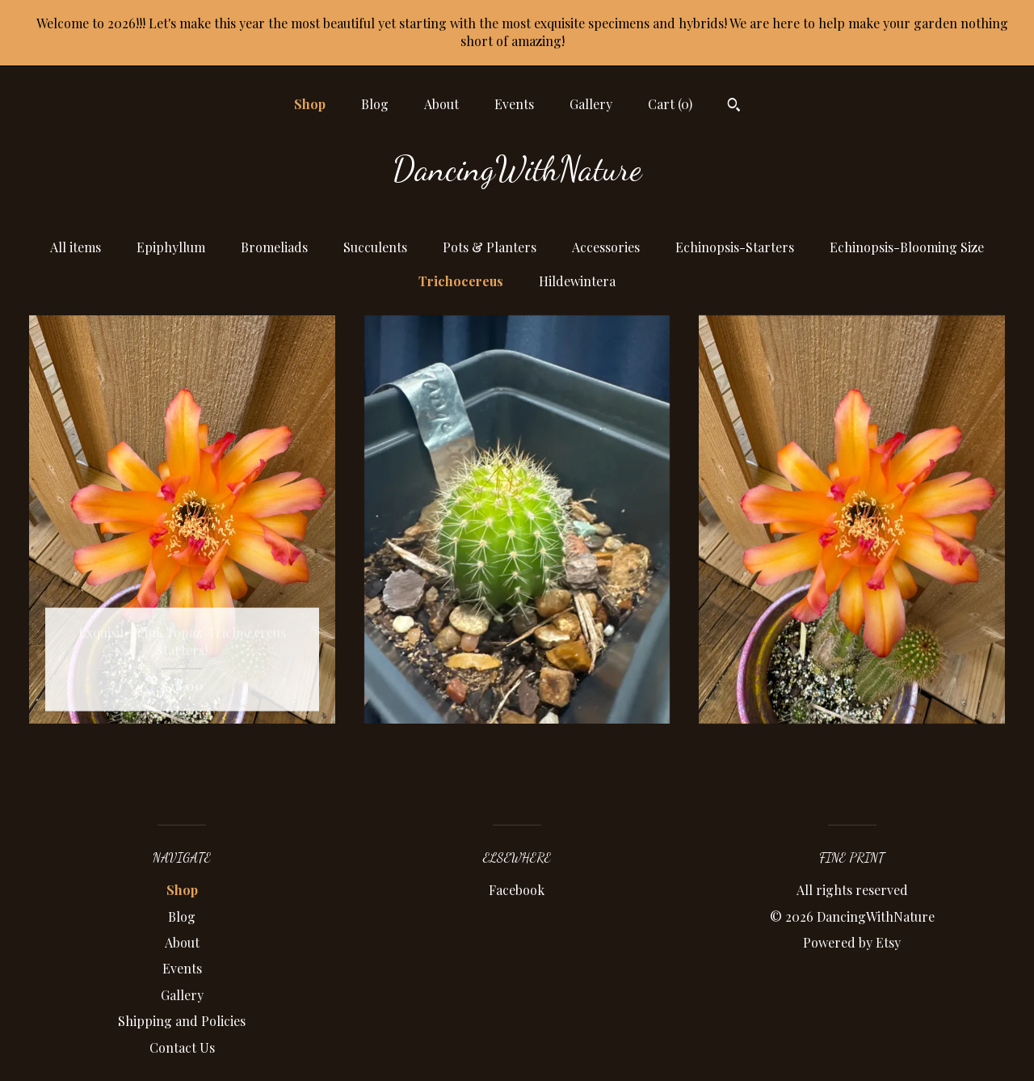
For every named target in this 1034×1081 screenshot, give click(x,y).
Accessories (606, 247)
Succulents (375, 247)
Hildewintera (577, 280)
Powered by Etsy (852, 942)
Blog (375, 103)
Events (514, 103)
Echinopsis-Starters (734, 247)
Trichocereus (460, 280)
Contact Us (182, 1047)
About (441, 103)
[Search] (734, 107)
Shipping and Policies (182, 1020)
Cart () (670, 103)
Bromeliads (274, 247)
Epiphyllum (171, 247)
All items (75, 247)
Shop (310, 103)
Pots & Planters (489, 247)
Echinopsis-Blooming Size (907, 247)
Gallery (591, 103)
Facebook (516, 889)
